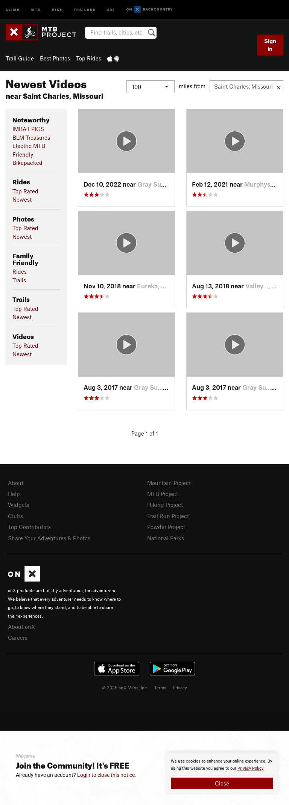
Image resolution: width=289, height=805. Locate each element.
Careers (17, 637)
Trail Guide (20, 58)
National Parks (165, 538)
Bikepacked (27, 162)
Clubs (15, 516)
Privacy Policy (250, 768)
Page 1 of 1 (144, 433)
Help (14, 493)
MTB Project (162, 493)
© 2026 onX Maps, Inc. (125, 687)
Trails (19, 280)
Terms (160, 687)
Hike (57, 9)
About (15, 482)
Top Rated (25, 191)
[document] (222, 773)
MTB (36, 9)
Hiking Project (165, 504)
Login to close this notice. (106, 775)
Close (222, 783)
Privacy (180, 687)
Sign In (270, 45)
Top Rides (88, 58)
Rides (19, 271)
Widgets (18, 504)
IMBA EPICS (28, 128)
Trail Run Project (168, 516)
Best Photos (55, 58)
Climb (13, 9)
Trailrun (85, 9)
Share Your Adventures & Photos (49, 538)
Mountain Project (169, 482)
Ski (111, 9)
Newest (22, 199)
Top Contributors (29, 526)
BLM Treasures (31, 137)
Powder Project (166, 526)
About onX (21, 626)
